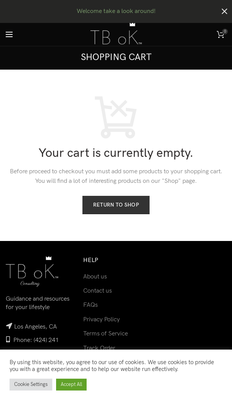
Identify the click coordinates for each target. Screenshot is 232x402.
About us (95, 275)
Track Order (99, 347)
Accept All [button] (71, 384)
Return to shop (116, 203)
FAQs (90, 304)
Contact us (97, 289)
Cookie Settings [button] (31, 384)
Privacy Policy (101, 318)
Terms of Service (105, 332)
